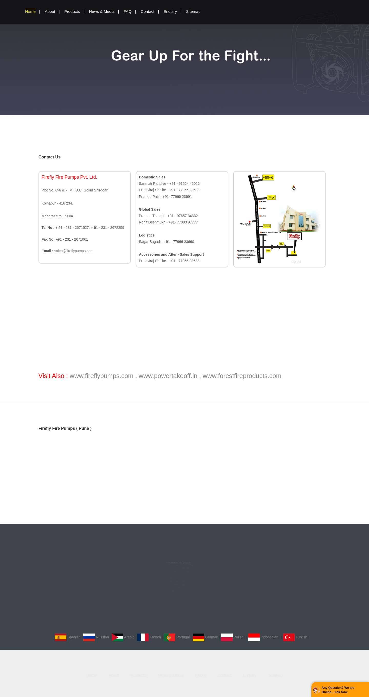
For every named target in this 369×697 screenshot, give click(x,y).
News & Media (101, 11)
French (149, 637)
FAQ (128, 11)
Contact (147, 11)
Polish (232, 637)
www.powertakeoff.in (168, 375)
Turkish (295, 637)
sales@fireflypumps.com (74, 251)
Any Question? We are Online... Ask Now (338, 690)
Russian (96, 637)
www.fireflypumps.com (102, 375)
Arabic (123, 637)
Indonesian (263, 637)
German (205, 637)
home (30, 11)
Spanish (67, 637)
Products (72, 11)
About (50, 11)
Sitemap (193, 11)
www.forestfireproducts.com (242, 375)
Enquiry (170, 11)
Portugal (177, 637)
